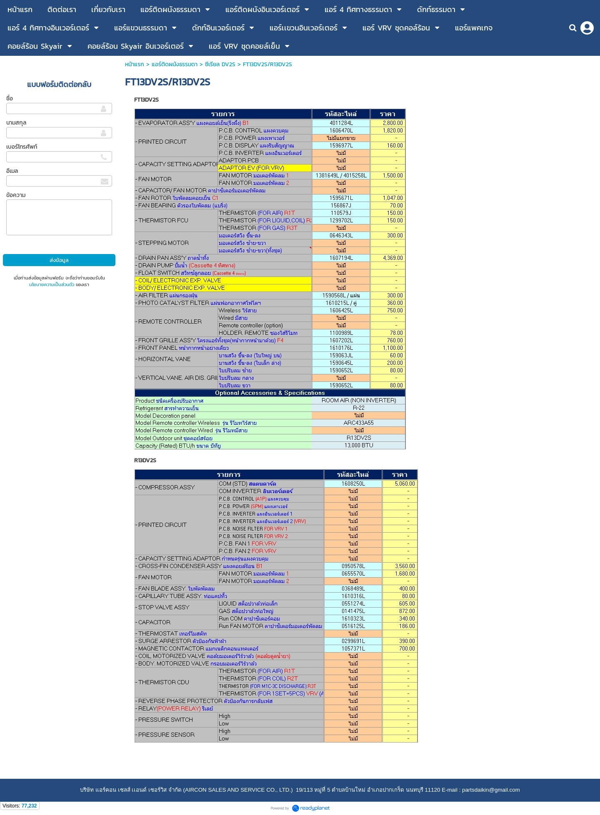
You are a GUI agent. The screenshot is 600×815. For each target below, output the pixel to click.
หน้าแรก (134, 64)
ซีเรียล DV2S (220, 64)
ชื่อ (9, 98)
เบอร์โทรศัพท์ (21, 146)
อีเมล (12, 171)
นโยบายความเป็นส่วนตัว (51, 284)
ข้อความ (15, 195)
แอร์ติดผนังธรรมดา (175, 64)
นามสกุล (16, 122)
